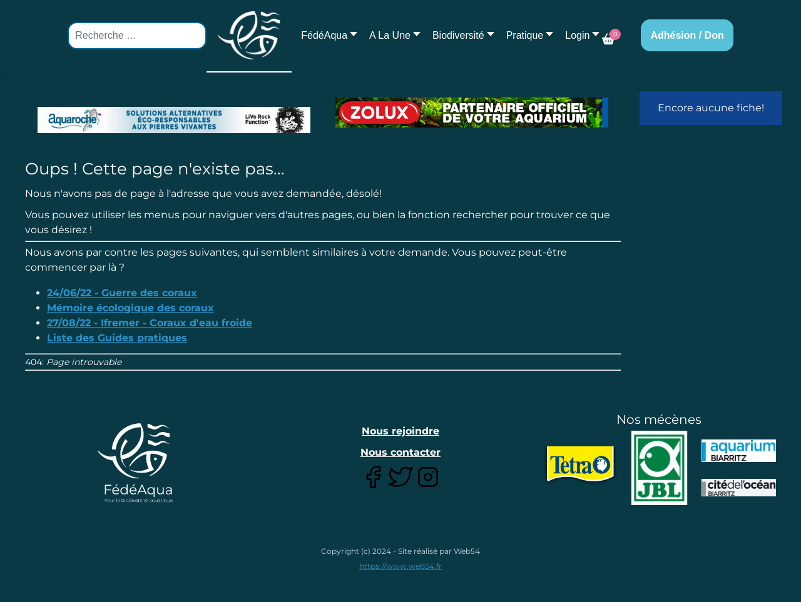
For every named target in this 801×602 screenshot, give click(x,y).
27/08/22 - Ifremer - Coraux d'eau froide (149, 323)
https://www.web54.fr (400, 566)
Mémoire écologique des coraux (130, 308)
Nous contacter (400, 452)
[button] (391, 35)
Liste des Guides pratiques (117, 338)
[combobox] (137, 35)
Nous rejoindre (400, 431)
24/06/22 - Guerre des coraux (122, 293)
